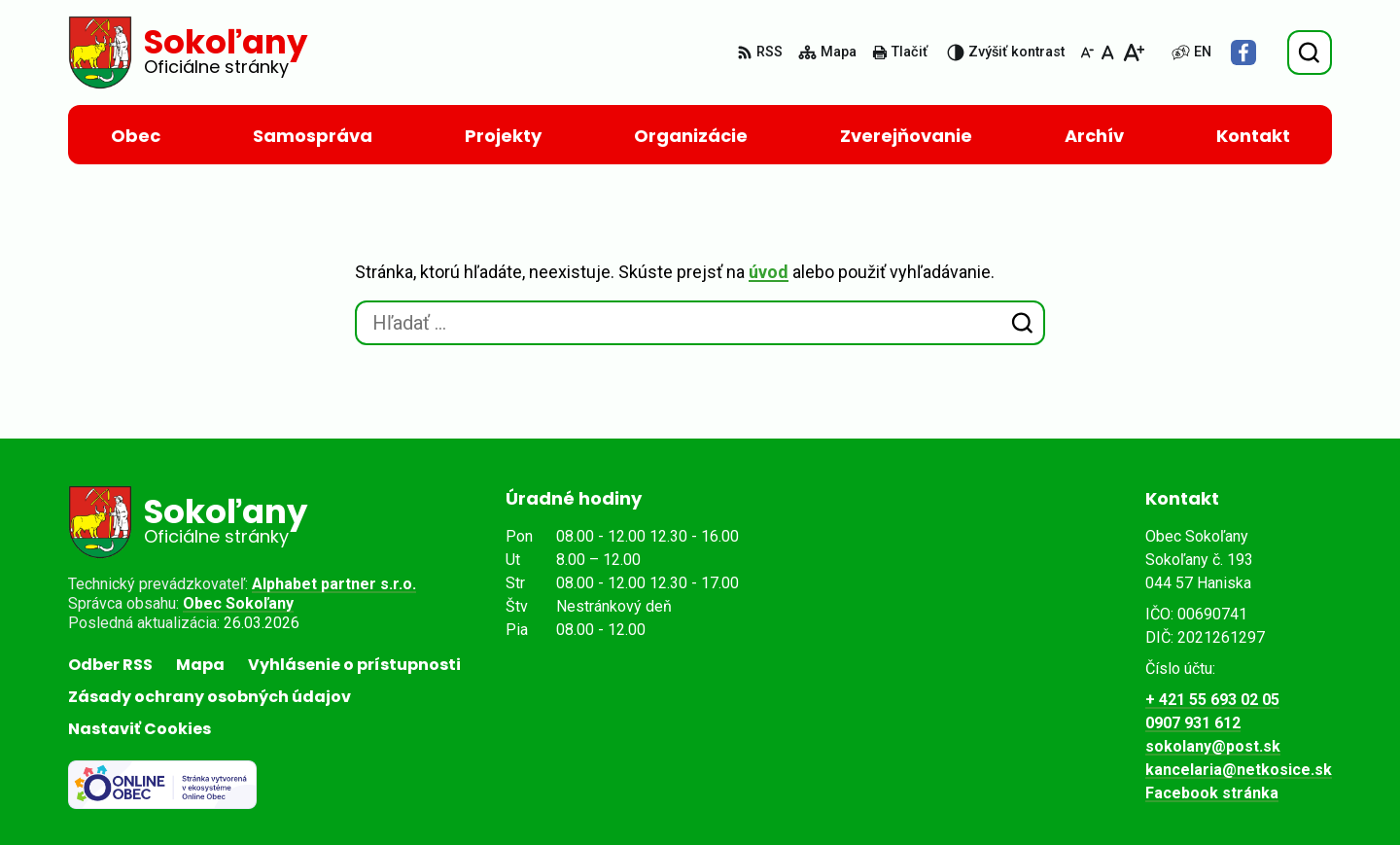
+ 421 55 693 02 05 (1212, 699)
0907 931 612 (1193, 723)
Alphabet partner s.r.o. (334, 584)
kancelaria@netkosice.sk (1238, 769)
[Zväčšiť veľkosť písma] (1133, 52)
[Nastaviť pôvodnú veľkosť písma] (1108, 52)
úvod (768, 272)
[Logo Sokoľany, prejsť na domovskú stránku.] (187, 52)
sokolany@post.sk (1212, 746)
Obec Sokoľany (238, 603)
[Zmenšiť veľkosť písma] (1087, 52)
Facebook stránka (1211, 793)
